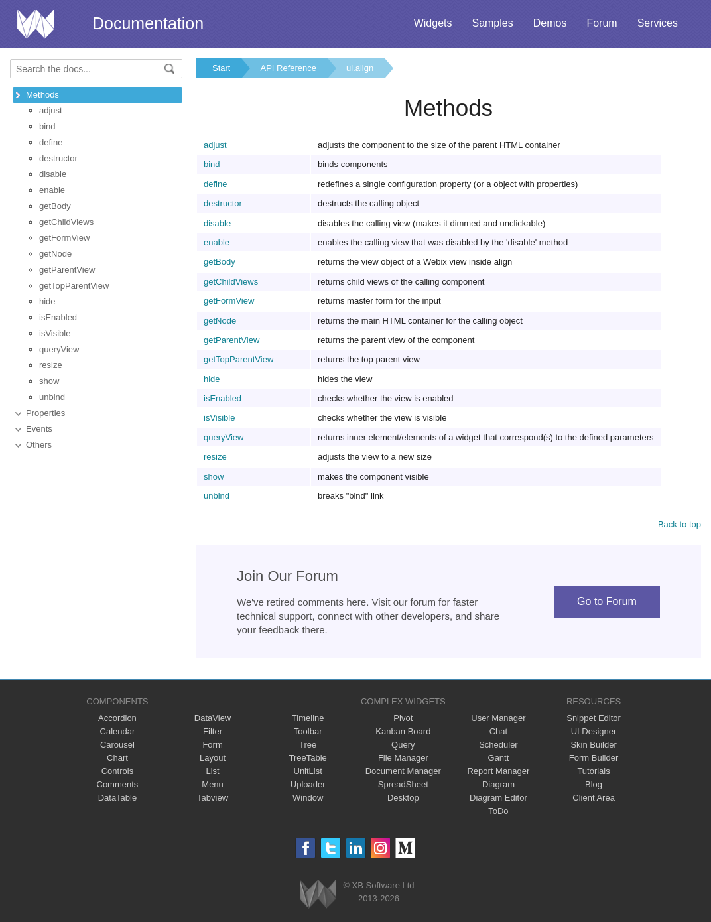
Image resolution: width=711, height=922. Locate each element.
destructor (58, 158)
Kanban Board (402, 731)
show (49, 381)
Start (221, 68)
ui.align (359, 68)
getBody (55, 206)
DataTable (117, 798)
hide (47, 301)
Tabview (212, 798)
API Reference (288, 68)
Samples (492, 23)
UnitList (308, 771)
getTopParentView (74, 286)
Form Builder (593, 758)
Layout (213, 758)
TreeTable (308, 758)
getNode (55, 254)
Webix (318, 894)
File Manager (403, 758)
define (50, 142)
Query (403, 745)
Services (657, 23)
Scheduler (498, 745)
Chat (498, 731)
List (212, 771)
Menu (213, 784)
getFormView (64, 238)
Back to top (679, 524)
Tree (307, 745)
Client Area (593, 798)
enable (52, 190)
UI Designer (594, 731)
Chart (117, 758)
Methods (42, 94)
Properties (45, 413)
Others (39, 445)
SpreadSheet (403, 784)
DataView (212, 718)
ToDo (498, 811)
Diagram (498, 784)
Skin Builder (593, 745)
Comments (118, 784)
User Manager (498, 718)
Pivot (403, 718)
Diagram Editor (498, 798)
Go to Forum (607, 601)
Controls (117, 771)
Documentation (148, 23)
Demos (550, 23)
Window (307, 798)
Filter (212, 731)
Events (39, 429)
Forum (601, 23)
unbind (52, 397)
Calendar (117, 731)
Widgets (433, 23)
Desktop (403, 798)
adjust (50, 110)
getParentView (67, 270)
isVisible (54, 333)
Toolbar (308, 731)
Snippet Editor (593, 718)
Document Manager (403, 771)
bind (47, 126)
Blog (593, 784)
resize (50, 365)
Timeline (308, 718)
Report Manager (498, 771)
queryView (59, 349)
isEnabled (58, 317)
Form (212, 745)
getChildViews (66, 222)
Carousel (117, 745)
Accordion (117, 718)
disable (52, 174)
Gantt (498, 758)
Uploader (308, 784)
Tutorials (593, 771)
